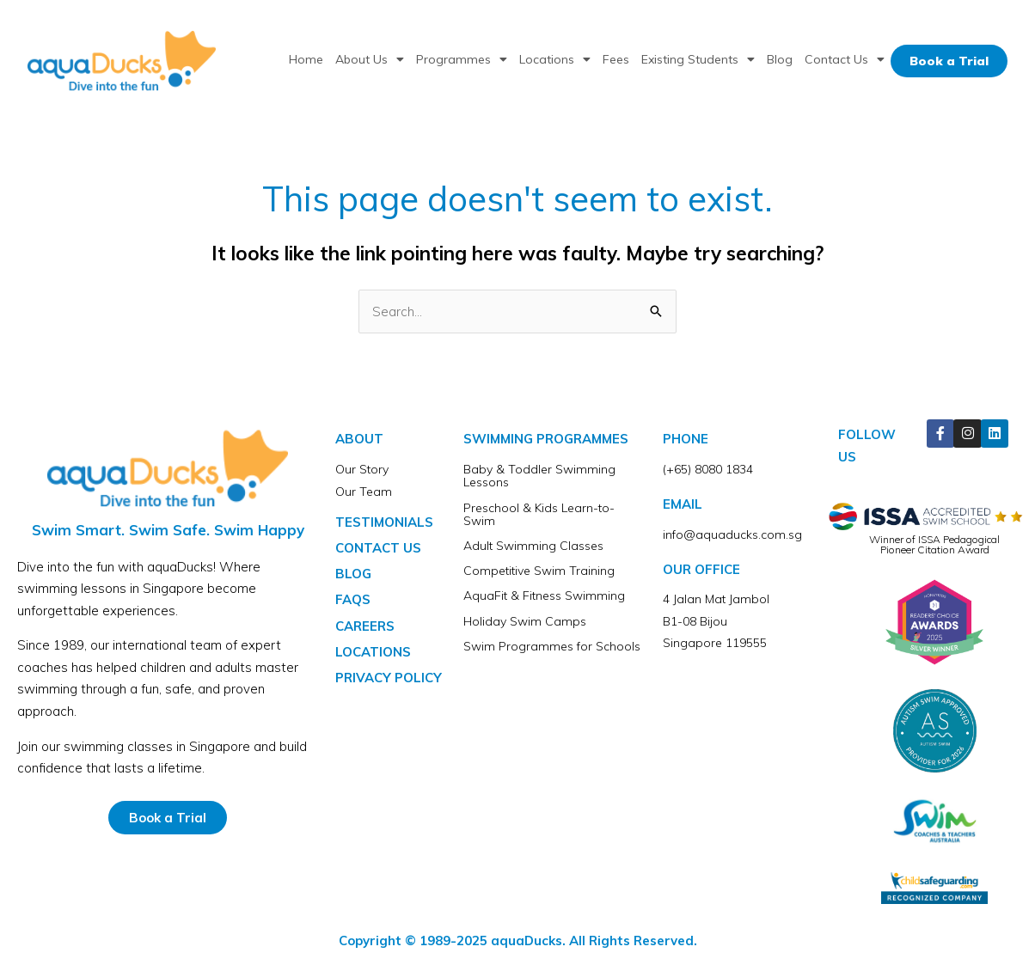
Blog (780, 59)
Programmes (461, 59)
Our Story (362, 469)
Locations (555, 59)
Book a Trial (949, 61)
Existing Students (698, 59)
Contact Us (845, 59)
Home (306, 59)
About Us (369, 59)
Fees (616, 59)
